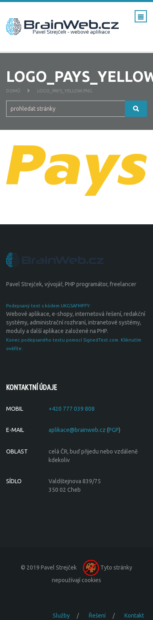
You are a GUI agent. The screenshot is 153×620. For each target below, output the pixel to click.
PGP (114, 430)
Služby (61, 615)
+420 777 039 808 (72, 408)
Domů (13, 90)
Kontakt (134, 615)
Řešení (97, 615)
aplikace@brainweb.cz (77, 430)
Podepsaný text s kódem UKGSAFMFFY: (48, 305)
